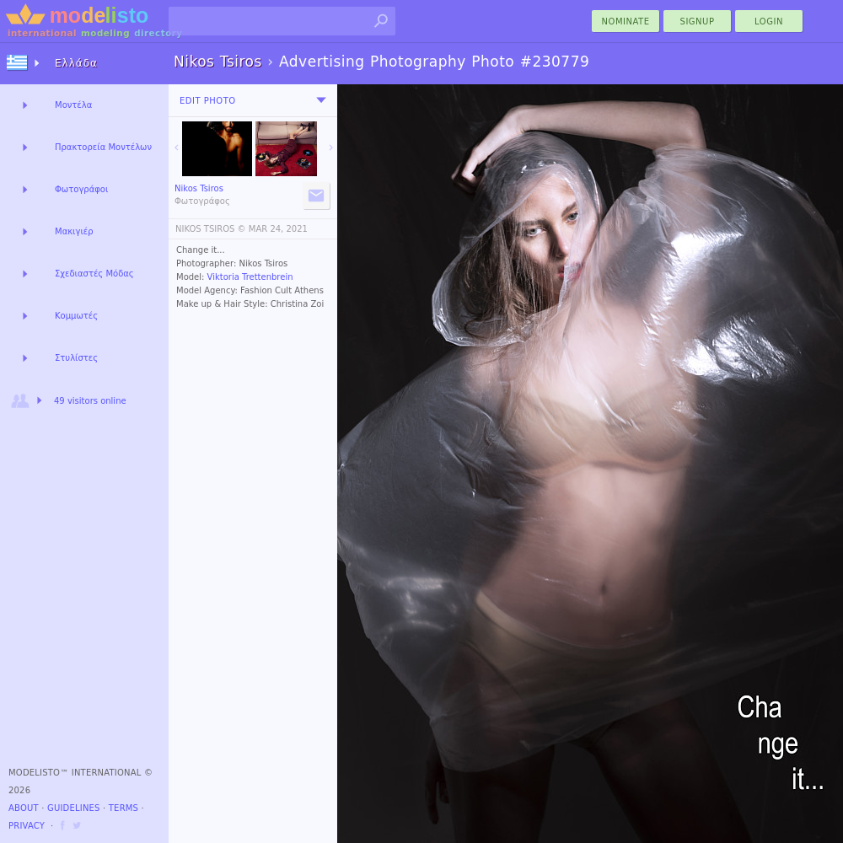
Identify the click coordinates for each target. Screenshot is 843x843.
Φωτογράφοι (81, 189)
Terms (123, 808)
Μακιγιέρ (74, 231)
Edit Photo (208, 100)
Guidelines (73, 808)
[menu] (321, 100)
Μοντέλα (73, 105)
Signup (697, 21)
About (23, 808)
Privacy (26, 825)
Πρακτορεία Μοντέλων (103, 147)
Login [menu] (768, 21)
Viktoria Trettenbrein (250, 277)
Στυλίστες (76, 357)
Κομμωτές (76, 315)
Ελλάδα (76, 63)
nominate (626, 21)
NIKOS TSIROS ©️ (210, 229)
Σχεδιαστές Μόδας (94, 273)
